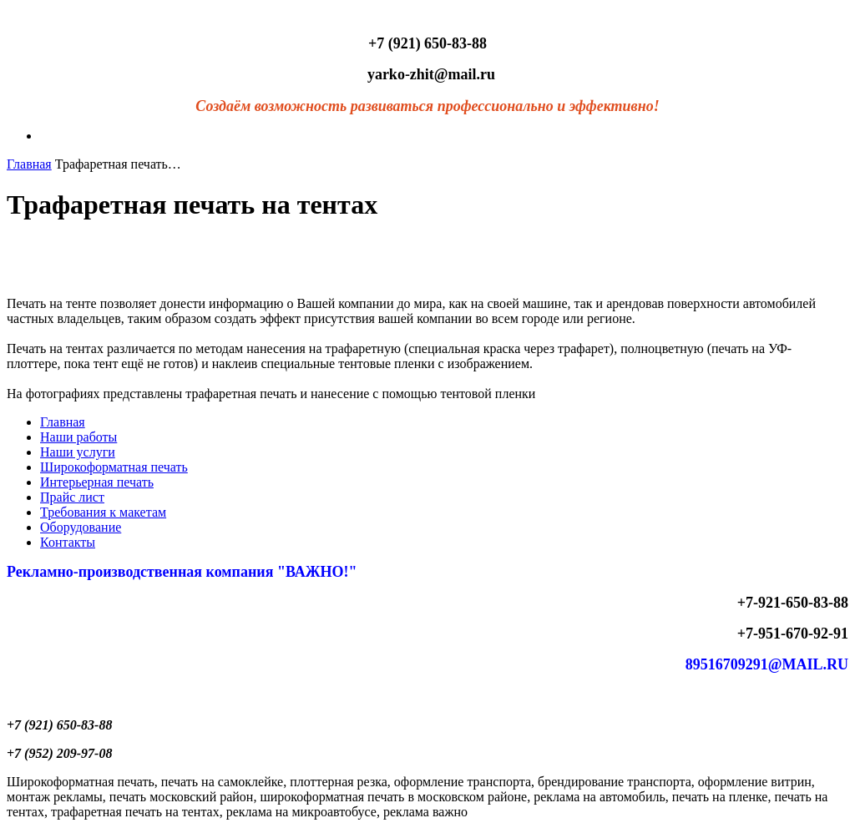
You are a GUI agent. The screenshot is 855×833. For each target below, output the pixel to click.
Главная (29, 164)
